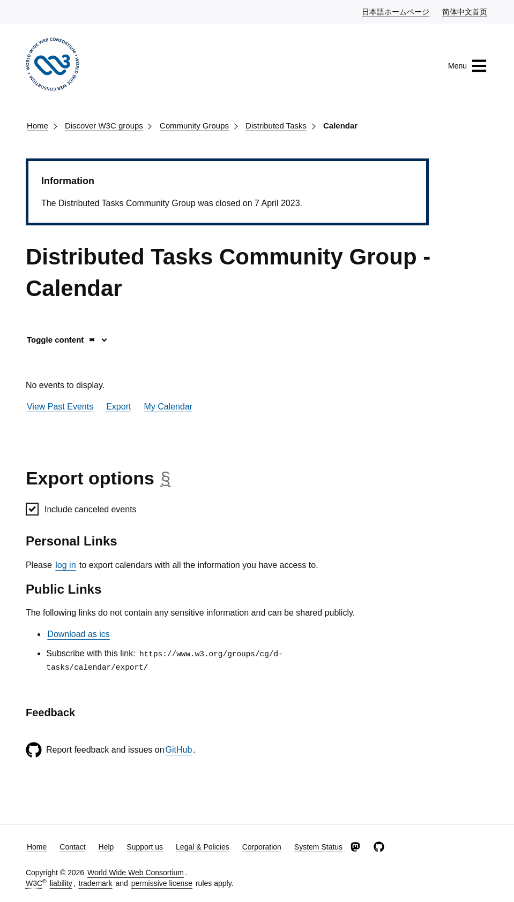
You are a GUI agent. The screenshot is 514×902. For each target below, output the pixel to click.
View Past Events (60, 406)
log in (65, 565)
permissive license (161, 883)
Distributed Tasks (276, 125)
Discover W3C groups (104, 125)
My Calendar (168, 406)
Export (118, 406)
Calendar (340, 125)
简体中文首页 (465, 11)
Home (37, 125)
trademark (96, 883)
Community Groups (194, 125)
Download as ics (78, 634)
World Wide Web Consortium (135, 872)
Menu (467, 66)
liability (61, 883)
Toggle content (61, 339)
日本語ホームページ (396, 11)
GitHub (179, 749)
